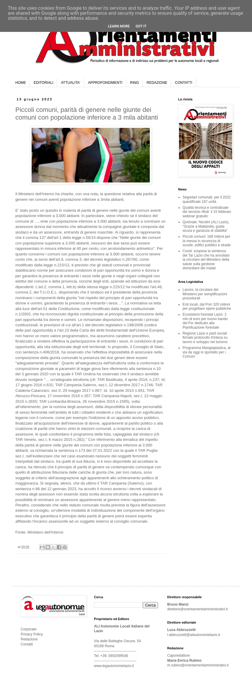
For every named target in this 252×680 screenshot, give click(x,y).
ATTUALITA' (70, 83)
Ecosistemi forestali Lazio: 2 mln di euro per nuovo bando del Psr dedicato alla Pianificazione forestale (205, 320)
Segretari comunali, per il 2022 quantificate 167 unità (207, 199)
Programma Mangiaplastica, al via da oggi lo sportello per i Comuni (206, 352)
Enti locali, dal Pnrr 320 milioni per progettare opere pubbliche (207, 306)
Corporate (28, 629)
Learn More (119, 26)
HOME (20, 83)
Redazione (29, 639)
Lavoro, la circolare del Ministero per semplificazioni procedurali (205, 294)
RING (134, 83)
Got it (141, 26)
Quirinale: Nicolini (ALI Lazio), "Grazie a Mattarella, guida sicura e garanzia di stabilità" (206, 226)
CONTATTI (183, 83)
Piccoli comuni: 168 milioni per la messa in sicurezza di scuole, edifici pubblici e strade (207, 240)
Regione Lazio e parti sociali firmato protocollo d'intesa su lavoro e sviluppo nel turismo (205, 337)
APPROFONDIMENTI (105, 83)
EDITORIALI (43, 83)
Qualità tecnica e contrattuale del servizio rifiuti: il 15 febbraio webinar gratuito (207, 212)
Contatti (27, 644)
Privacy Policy (32, 634)
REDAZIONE (157, 83)
